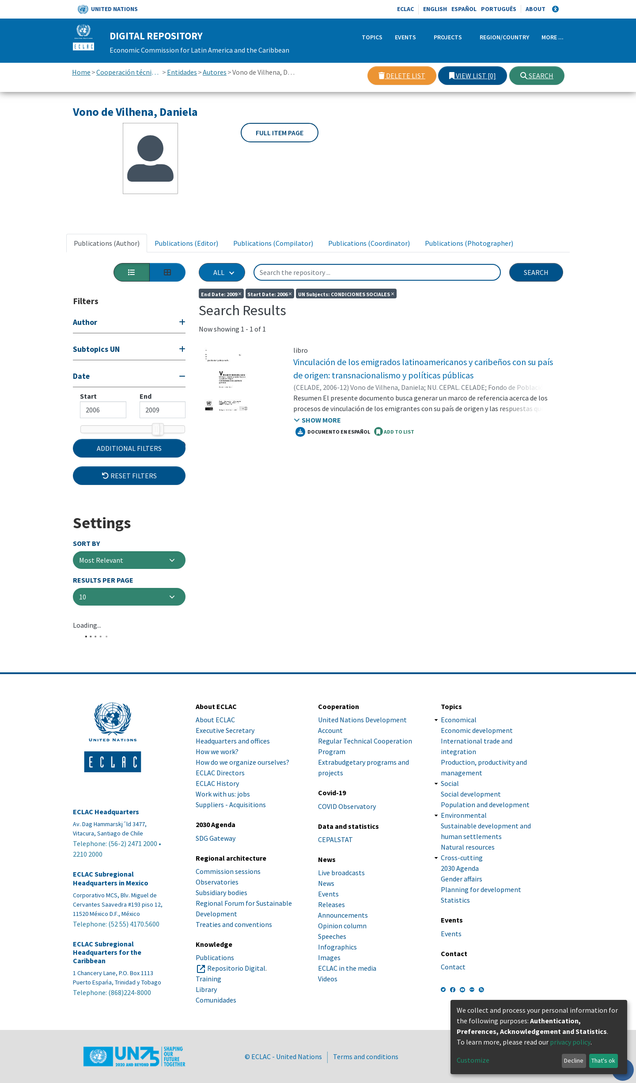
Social (450, 805)
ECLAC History (217, 805)
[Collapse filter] (129, 377)
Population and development (485, 827)
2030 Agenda (460, 890)
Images (329, 980)
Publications (215, 980)
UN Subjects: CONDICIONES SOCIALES (346, 293)
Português (498, 9)
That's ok (603, 1060)
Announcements (343, 937)
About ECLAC (215, 742)
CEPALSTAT (335, 861)
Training (208, 1001)
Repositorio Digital (236, 990)
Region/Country (504, 37)
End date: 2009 (221, 293)
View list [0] (472, 75)
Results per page (103, 608)
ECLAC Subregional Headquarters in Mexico (110, 900)
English (435, 9)
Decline (573, 1060)
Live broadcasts (341, 895)
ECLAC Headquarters (106, 834)
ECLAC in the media (347, 990)
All (218, 272)
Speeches (332, 958)
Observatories (217, 904)
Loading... (87, 653)
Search (536, 75)
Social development (471, 816)
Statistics (455, 922)
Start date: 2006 (269, 293)
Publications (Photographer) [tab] (469, 243)
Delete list (402, 75)
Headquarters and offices (233, 763)
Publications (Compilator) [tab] (273, 243)
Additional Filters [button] (129, 476)
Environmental (464, 837)
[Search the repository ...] (377, 272)
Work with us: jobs (223, 816)
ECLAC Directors (220, 795)
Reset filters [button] (129, 503)
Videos (327, 1001)
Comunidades (216, 1022)
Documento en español (332, 432)
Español (464, 9)
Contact (453, 988)
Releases (331, 927)
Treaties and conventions (234, 946)
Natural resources (468, 869)
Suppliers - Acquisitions (231, 827)
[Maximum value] (163, 409)
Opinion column (342, 948)
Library (206, 1011)
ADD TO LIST (394, 431)
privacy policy (570, 1041)
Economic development (477, 752)
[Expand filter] (129, 323)
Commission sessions (228, 893)
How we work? (217, 774)
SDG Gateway (215, 860)
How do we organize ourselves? (242, 784)
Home (81, 72)
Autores (215, 72)
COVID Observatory (347, 828)
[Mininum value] (103, 409)
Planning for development (481, 912)
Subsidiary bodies (221, 914)
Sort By (86, 571)
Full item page (279, 132)
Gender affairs (461, 901)
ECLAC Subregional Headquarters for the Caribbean (107, 974)
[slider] (156, 429)
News (326, 905)
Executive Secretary (225, 752)
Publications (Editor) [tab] (186, 243)
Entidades (182, 72)
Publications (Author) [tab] (107, 243)
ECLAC (405, 9)
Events (405, 37)
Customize (473, 1060)
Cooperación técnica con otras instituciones (128, 72)
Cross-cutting (462, 880)
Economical (459, 742)
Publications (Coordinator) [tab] (369, 243)
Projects (448, 37)
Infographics (337, 969)
